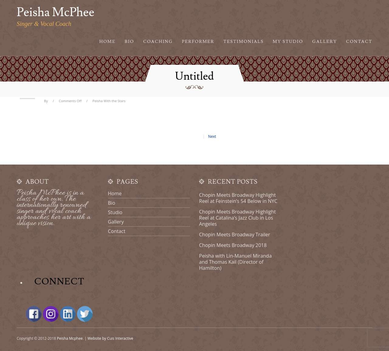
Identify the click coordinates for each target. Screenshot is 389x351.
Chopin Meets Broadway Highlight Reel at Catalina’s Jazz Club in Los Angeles (237, 217)
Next (212, 136)
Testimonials (243, 42)
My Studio (288, 42)
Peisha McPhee (55, 12)
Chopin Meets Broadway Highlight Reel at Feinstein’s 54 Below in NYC (238, 198)
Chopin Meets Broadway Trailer (234, 234)
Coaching (158, 42)
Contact (359, 42)
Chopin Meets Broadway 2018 (233, 245)
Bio (129, 42)
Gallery (324, 42)
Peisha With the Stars (109, 101)
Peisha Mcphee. (70, 338)
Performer (198, 42)
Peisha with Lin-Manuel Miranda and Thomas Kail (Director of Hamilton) (235, 261)
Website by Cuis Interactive (110, 338)
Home (107, 42)
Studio (115, 212)
